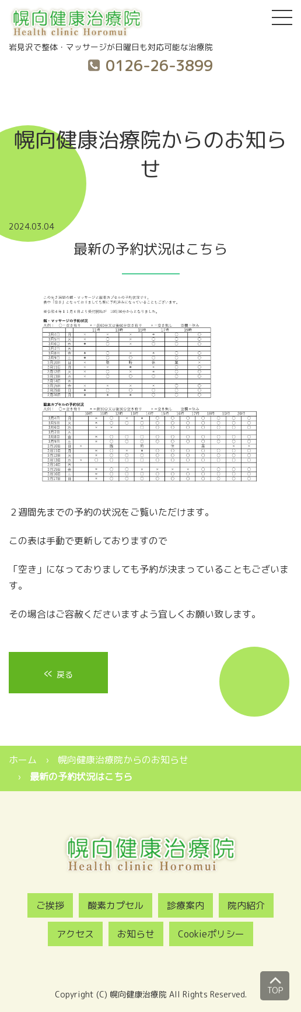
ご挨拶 (50, 905)
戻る (58, 673)
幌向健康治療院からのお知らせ (123, 759)
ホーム (23, 759)
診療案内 (185, 905)
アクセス (75, 934)
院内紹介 (246, 905)
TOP (275, 983)
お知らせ (136, 934)
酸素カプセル (116, 905)
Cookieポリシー (211, 934)
